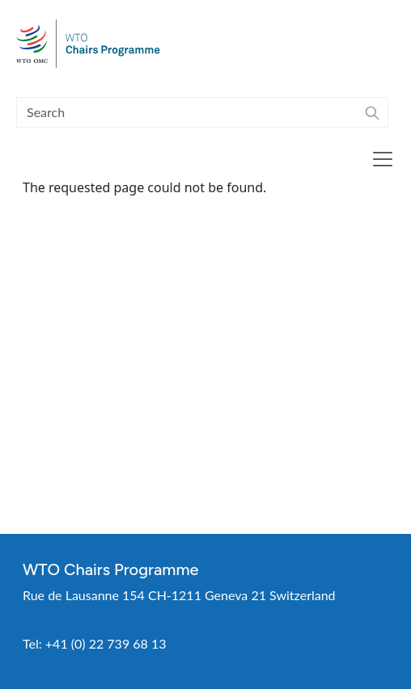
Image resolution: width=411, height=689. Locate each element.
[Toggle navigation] (383, 159)
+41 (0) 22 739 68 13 (106, 643)
